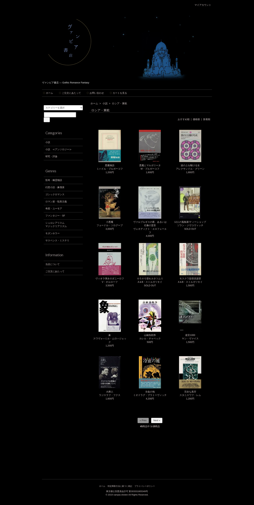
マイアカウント (201, 5)
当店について (52, 264)
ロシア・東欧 (119, 103)
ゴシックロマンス (54, 194)
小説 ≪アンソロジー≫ (58, 149)
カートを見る (118, 93)
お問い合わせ (95, 93)
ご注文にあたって (70, 93)
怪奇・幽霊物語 (53, 180)
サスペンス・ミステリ (57, 240)
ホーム (48, 93)
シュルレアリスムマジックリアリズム (56, 225)
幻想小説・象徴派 (54, 187)
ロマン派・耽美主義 (56, 201)
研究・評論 (51, 156)
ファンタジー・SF (55, 215)
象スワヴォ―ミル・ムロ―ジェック (109, 338)
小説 (105, 103)
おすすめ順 (184, 119)
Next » (156, 420)
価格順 (196, 119)
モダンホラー (52, 233)
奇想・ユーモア (53, 208)
